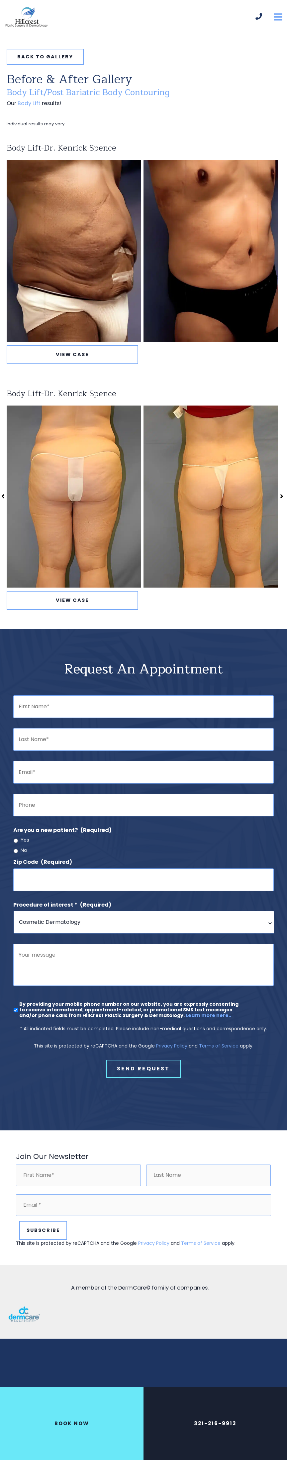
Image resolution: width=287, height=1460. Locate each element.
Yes (25, 848)
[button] (45, 65)
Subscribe (43, 1245)
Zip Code (42, 870)
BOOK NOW (71, 1423)
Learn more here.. (208, 1034)
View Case (72, 362)
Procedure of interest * (62, 913)
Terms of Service (219, 1065)
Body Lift (29, 111)
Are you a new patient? (62, 838)
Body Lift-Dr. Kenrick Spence (61, 156)
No (24, 858)
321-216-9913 (215, 1423)
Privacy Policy (171, 1065)
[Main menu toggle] (278, 21)
